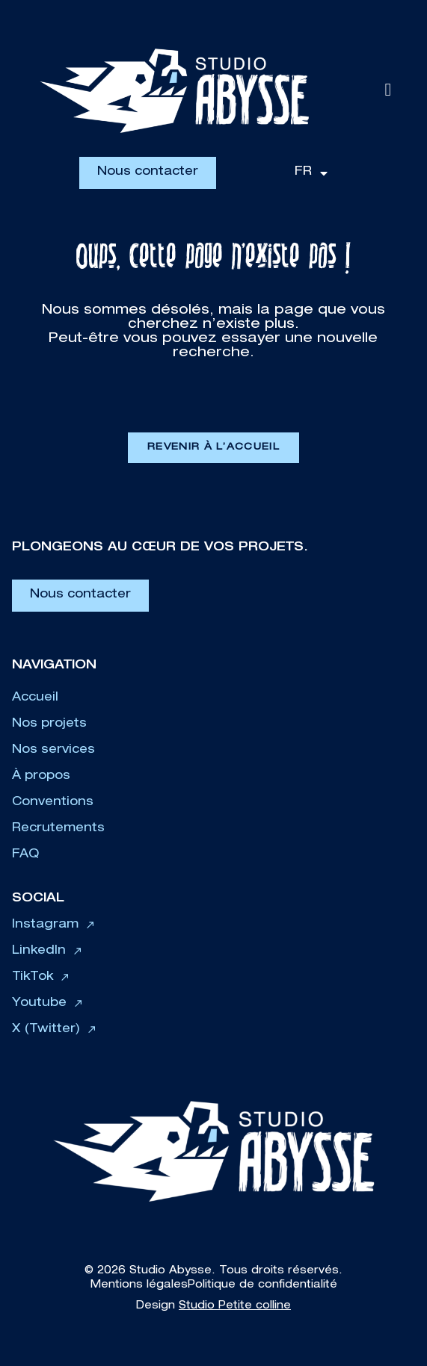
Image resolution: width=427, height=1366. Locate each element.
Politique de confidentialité (262, 1285)
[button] (388, 90)
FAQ (25, 855)
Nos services (53, 751)
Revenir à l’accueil (213, 448)
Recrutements (58, 829)
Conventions (52, 803)
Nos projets (49, 724)
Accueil (35, 698)
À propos (41, 777)
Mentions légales (139, 1285)
